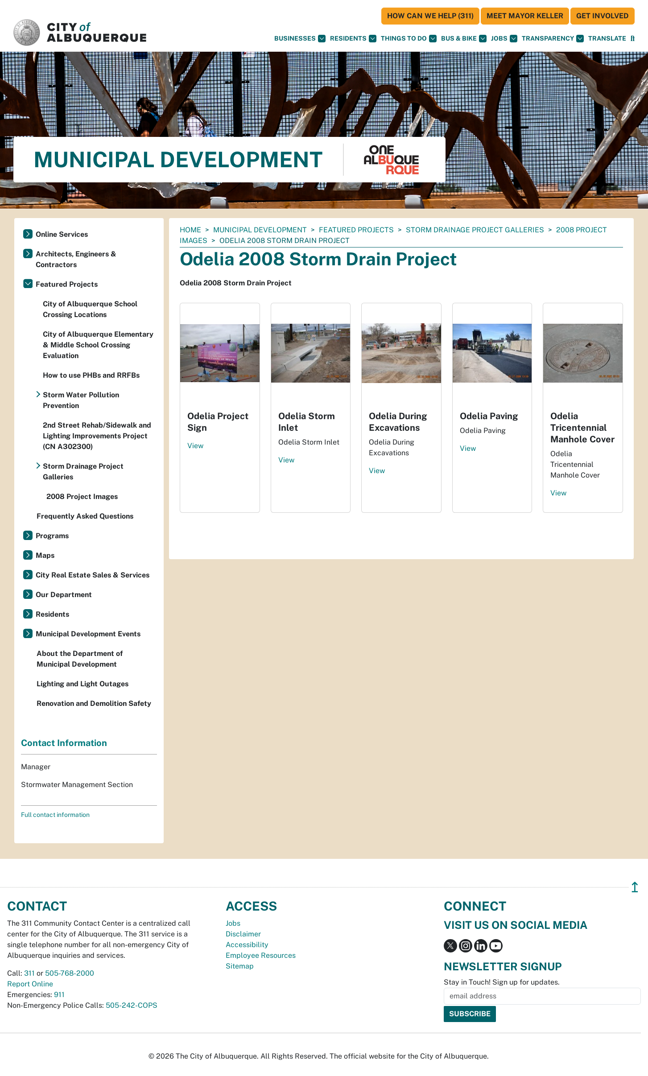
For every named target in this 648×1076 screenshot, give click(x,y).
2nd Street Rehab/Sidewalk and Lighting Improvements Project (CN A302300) (97, 436)
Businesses (300, 38)
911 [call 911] (59, 994)
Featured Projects (356, 230)
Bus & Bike (464, 38)
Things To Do (409, 38)
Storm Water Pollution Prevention (81, 400)
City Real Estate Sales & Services (92, 575)
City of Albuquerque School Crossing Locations (90, 309)
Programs (52, 536)
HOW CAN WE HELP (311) (430, 16)
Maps (45, 555)
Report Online (30, 984)
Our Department (64, 594)
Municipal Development (260, 230)
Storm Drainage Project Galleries (475, 230)
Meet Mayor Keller (525, 16)
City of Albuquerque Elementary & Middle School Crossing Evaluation (98, 345)
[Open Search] (633, 38)
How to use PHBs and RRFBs (91, 375)
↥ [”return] (635, 887)
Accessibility (247, 944)
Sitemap (240, 966)
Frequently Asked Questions (85, 516)
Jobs (504, 38)
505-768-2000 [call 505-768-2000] (69, 973)
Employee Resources (261, 955)
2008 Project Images (82, 496)
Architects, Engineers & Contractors (76, 259)
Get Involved (602, 16)
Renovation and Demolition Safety (94, 703)
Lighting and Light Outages (82, 684)
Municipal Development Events (88, 634)
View (195, 445)
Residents (353, 38)
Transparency (553, 38)
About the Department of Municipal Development (80, 658)
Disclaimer (243, 934)
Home (190, 230)
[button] (607, 38)
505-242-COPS (131, 1005)
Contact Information (64, 743)
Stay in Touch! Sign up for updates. (502, 982)
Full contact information (55, 814)
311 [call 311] (29, 973)
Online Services (62, 234)
